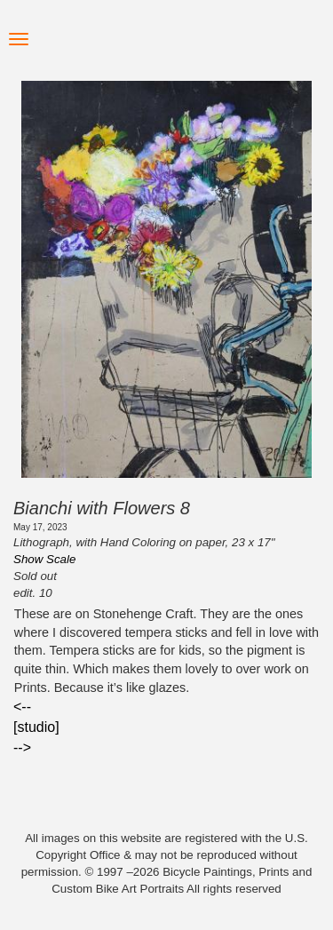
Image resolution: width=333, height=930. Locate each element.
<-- (22, 706)
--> (22, 747)
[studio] (36, 727)
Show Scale (44, 559)
